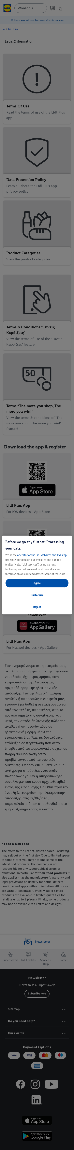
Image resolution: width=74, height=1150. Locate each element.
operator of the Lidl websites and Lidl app (42, 555)
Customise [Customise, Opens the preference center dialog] (37, 595)
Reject (37, 607)
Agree (37, 583)
